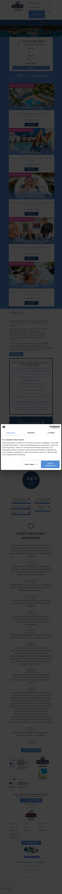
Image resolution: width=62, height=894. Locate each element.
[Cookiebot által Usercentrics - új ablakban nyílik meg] (51, 427)
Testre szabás (31, 464)
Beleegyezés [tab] (10, 432)
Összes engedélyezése (50, 464)
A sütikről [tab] (51, 432)
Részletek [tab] (30, 432)
